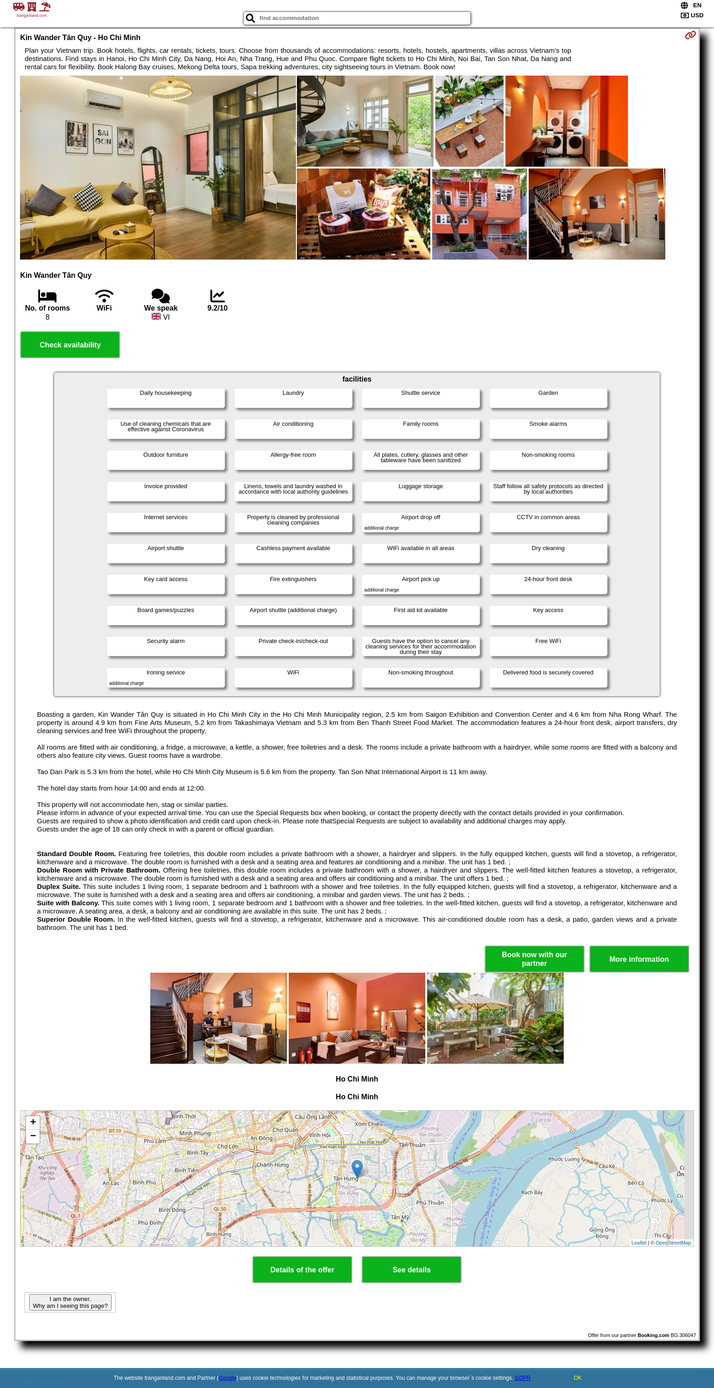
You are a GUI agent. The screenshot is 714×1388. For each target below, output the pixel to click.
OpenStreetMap (673, 1242)
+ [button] (33, 1123)
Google (227, 1378)
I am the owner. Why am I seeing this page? (70, 1302)
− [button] (33, 1136)
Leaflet (639, 1242)
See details (412, 1270)
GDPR (523, 1378)
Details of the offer (302, 1270)
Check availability (70, 345)
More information (639, 959)
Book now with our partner (534, 959)
